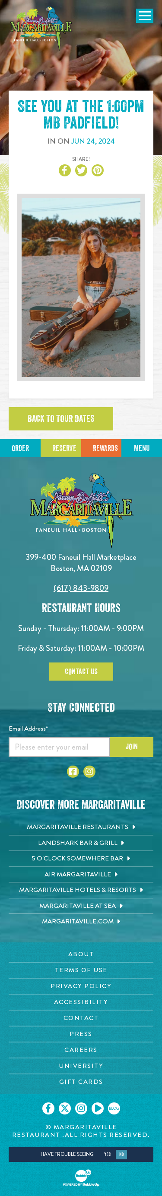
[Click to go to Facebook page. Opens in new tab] (73, 772)
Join (131, 746)
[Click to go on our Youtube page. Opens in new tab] (98, 1108)
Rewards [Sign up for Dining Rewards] (105, 448)
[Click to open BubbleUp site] (81, 1177)
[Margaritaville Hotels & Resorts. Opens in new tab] (81, 890)
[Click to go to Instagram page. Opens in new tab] (89, 772)
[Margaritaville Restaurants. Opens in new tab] (81, 827)
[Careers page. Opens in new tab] (81, 1050)
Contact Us (81, 671)
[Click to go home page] (41, 28)
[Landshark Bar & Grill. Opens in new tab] (81, 843)
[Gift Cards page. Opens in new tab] (81, 1081)
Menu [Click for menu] (141, 448)
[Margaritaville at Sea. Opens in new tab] (81, 906)
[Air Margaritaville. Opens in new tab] (81, 874)
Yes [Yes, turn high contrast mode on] (107, 1154)
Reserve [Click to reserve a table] (64, 448)
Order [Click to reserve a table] (20, 448)
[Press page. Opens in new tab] (81, 1034)
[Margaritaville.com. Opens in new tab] (81, 921)
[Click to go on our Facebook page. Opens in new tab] (48, 1108)
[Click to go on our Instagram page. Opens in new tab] (81, 1108)
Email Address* (28, 728)
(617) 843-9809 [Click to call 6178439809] (81, 588)
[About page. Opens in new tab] (81, 954)
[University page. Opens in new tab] (81, 1066)
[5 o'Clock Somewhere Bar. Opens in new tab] (81, 858)
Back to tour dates (61, 419)
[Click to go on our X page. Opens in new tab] (65, 1108)
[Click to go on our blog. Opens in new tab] (114, 1108)
